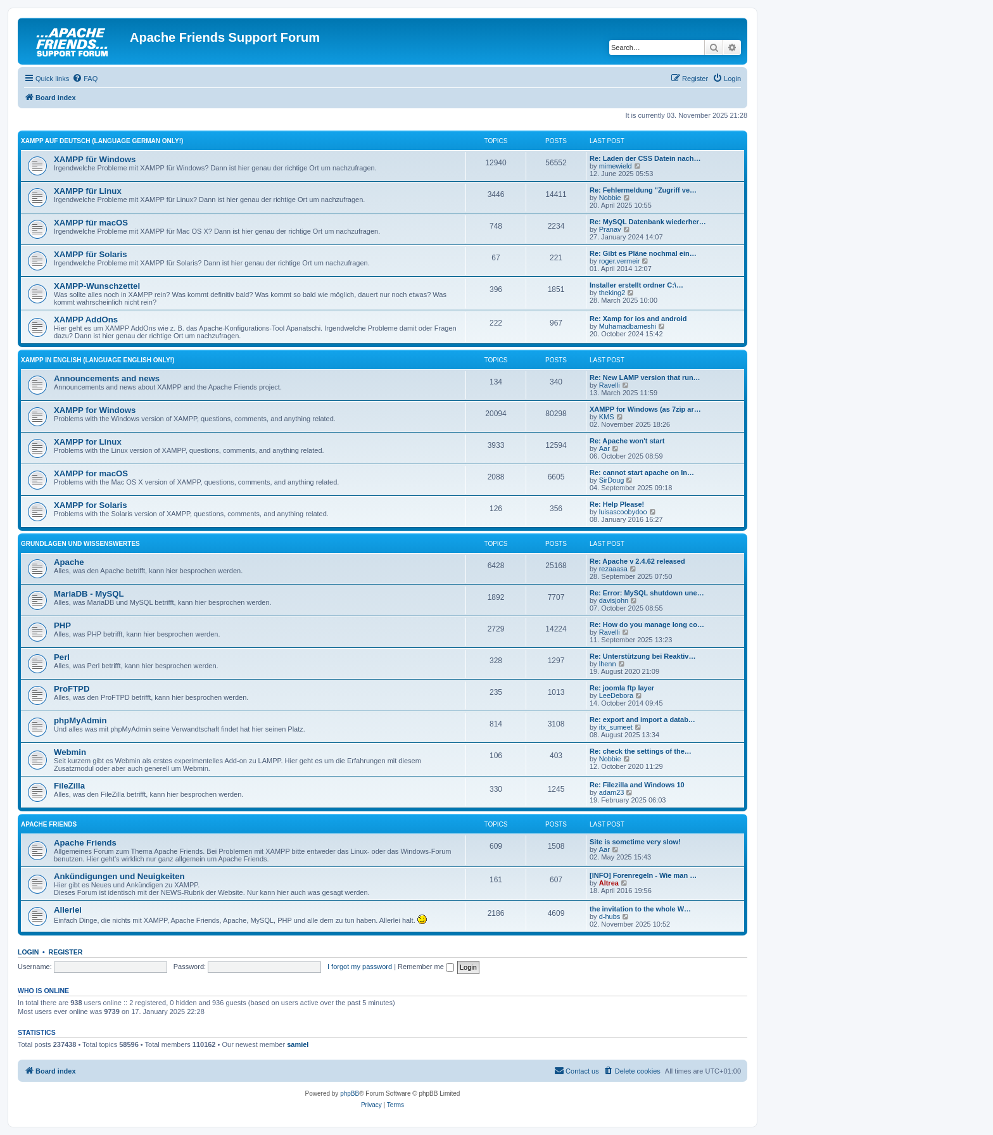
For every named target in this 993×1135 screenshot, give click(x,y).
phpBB (349, 1093)
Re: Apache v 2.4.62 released (637, 561)
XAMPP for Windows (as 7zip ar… (645, 409)
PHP (62, 625)
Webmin (70, 752)
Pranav (610, 229)
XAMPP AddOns (86, 319)
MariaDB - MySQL (89, 594)
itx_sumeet (616, 727)
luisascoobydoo (623, 512)
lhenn (607, 664)
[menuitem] (85, 78)
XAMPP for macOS (91, 473)
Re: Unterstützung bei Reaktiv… (642, 656)
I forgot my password (359, 966)
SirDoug (611, 480)
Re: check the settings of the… (641, 751)
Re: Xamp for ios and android (638, 318)
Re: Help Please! (617, 504)
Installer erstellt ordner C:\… (636, 285)
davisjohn (613, 600)
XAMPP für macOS (91, 222)
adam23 (611, 792)
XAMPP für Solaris (90, 254)
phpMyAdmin (80, 720)
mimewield (615, 166)
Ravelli (609, 385)
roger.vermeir (619, 261)
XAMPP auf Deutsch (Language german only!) (102, 140)
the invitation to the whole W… (640, 909)
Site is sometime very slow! (635, 842)
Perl (62, 657)
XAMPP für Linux (88, 191)
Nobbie (610, 197)
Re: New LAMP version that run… (645, 377)
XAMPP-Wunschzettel (97, 286)
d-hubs (610, 916)
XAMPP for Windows (95, 410)
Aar (604, 448)
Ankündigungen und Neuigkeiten (119, 876)
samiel (297, 1044)
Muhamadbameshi (628, 326)
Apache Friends (49, 824)
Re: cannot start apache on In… (642, 472)
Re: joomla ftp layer (622, 688)
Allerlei (68, 910)
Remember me (426, 966)
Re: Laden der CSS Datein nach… (645, 158)
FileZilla (69, 785)
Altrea (609, 883)
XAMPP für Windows (95, 159)
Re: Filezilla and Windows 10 (637, 785)
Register (66, 952)
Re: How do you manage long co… (647, 624)
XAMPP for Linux (88, 442)
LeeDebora (616, 695)
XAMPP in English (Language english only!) (97, 360)
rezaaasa (613, 569)
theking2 (612, 292)
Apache (69, 562)
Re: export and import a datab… (642, 719)
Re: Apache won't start (627, 441)
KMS (606, 417)
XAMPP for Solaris (90, 505)
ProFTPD (71, 689)
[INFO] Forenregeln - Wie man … (643, 875)
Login (28, 952)
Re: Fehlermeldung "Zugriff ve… (643, 190)
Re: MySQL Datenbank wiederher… (648, 221)
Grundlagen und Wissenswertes (80, 543)
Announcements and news (107, 378)
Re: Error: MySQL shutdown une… (647, 593)
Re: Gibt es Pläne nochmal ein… (643, 253)
